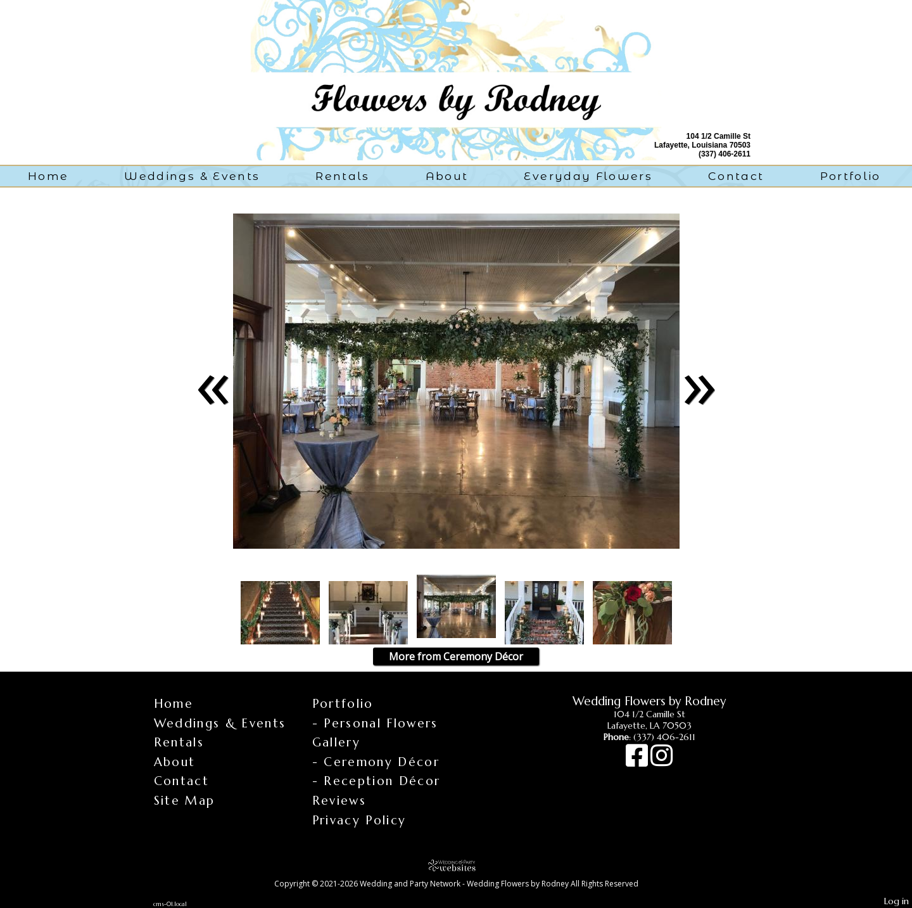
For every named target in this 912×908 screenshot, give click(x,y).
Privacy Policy (359, 820)
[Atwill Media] (456, 865)
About (447, 175)
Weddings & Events (192, 175)
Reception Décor (382, 780)
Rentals (342, 175)
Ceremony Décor (382, 761)
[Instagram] (661, 761)
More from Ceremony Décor (456, 656)
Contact (736, 175)
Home (48, 175)
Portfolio (850, 175)
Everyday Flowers (588, 175)
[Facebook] (638, 761)
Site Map (184, 800)
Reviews (339, 800)
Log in (896, 901)
